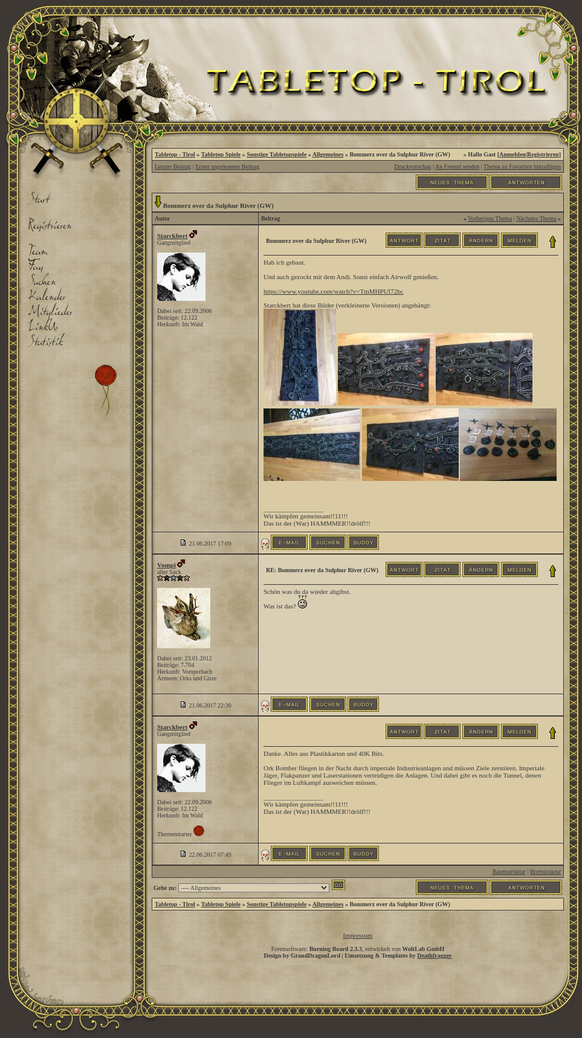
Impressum (358, 935)
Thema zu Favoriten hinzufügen (522, 166)
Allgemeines (328, 154)
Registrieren (543, 154)
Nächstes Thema (536, 218)
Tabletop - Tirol (175, 154)
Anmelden (512, 154)
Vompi (166, 565)
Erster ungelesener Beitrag (227, 166)
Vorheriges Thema (490, 218)
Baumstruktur (509, 871)
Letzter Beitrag (173, 166)
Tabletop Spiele (221, 154)
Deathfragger (434, 955)
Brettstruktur (545, 871)
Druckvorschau (412, 166)
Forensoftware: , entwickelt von (358, 949)
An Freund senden (457, 166)
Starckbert (172, 235)
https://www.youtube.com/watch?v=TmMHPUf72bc (334, 291)
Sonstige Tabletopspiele (276, 154)
